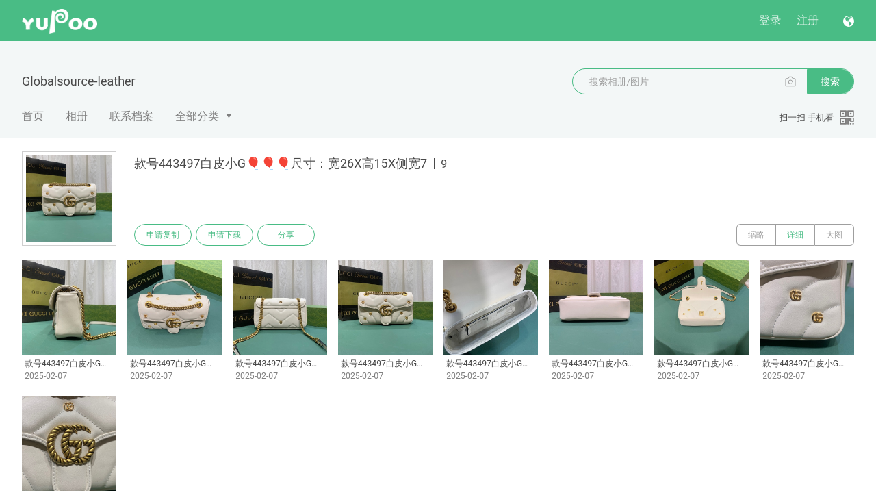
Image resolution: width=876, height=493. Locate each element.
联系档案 (131, 116)
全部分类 (197, 116)
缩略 (756, 235)
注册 (808, 20)
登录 (770, 20)
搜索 (830, 81)
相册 (77, 116)
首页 (33, 116)
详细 (795, 235)
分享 (286, 235)
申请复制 (162, 235)
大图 (834, 235)
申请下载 (224, 235)
